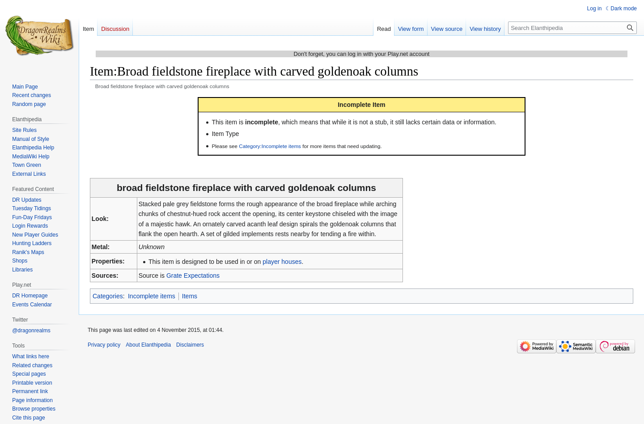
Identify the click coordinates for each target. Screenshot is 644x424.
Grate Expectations (193, 275)
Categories (108, 296)
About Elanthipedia (148, 345)
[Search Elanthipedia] (572, 27)
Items (189, 296)
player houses (282, 261)
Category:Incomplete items (270, 146)
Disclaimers (190, 345)
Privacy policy (104, 345)
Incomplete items (151, 296)
